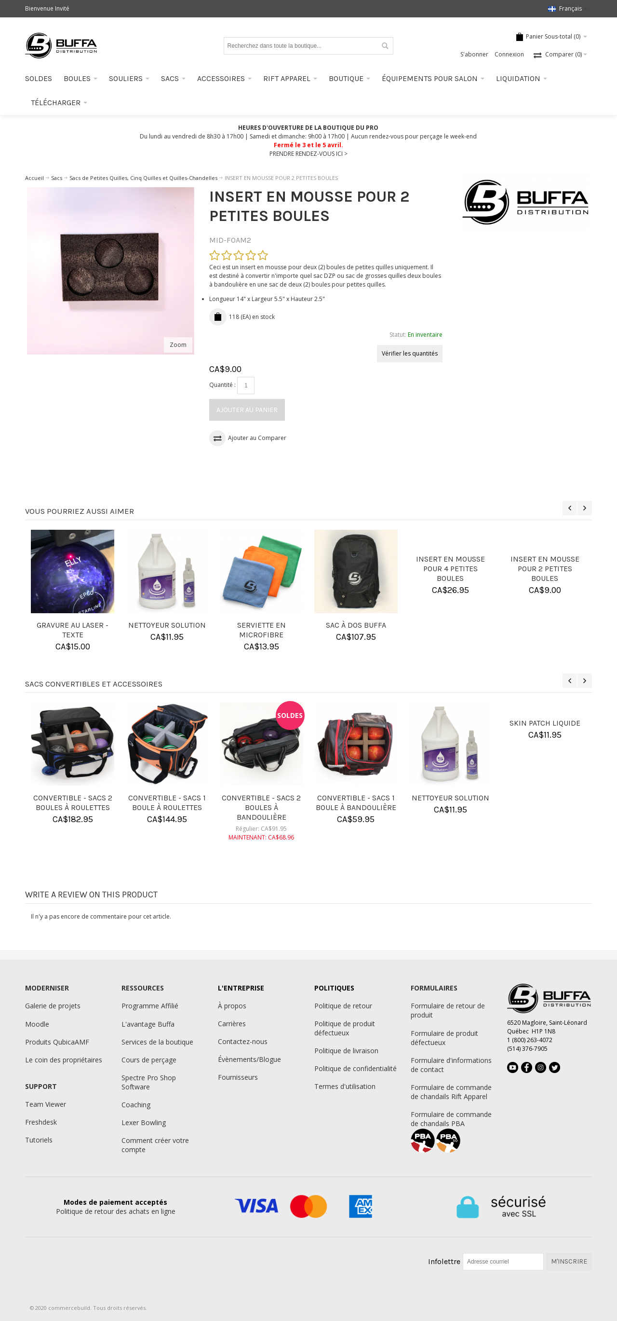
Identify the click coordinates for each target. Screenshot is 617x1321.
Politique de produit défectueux (344, 1028)
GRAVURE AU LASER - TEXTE (72, 629)
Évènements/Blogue (249, 1059)
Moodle (37, 1024)
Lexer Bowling (143, 1122)
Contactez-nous (243, 1041)
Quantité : (222, 385)
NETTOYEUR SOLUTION (167, 625)
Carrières (232, 1023)
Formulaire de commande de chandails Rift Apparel (451, 1092)
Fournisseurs (238, 1077)
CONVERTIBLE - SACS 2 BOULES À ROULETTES (72, 802)
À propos (232, 1005)
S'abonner (474, 54)
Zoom (178, 345)
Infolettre (444, 1261)
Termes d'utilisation (345, 1086)
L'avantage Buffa (147, 1024)
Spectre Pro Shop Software (148, 1082)
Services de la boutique (157, 1041)
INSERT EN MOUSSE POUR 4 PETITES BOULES (450, 568)
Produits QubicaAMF (57, 1041)
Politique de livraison (346, 1050)
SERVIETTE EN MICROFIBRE (261, 629)
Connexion (509, 54)
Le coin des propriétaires (63, 1059)
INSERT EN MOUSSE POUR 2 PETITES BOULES (544, 568)
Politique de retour (343, 1005)
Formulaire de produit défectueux (444, 1038)
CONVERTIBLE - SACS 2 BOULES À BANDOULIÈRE (261, 807)
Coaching (135, 1104)
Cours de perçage (148, 1059)
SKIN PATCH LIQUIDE (545, 723)
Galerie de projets (52, 1005)
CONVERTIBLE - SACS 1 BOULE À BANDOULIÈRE (356, 802)
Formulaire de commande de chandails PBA (451, 1119)
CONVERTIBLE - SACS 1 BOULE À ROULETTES (167, 802)
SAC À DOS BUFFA (356, 625)
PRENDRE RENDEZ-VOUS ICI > (308, 154)
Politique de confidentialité (355, 1068)
